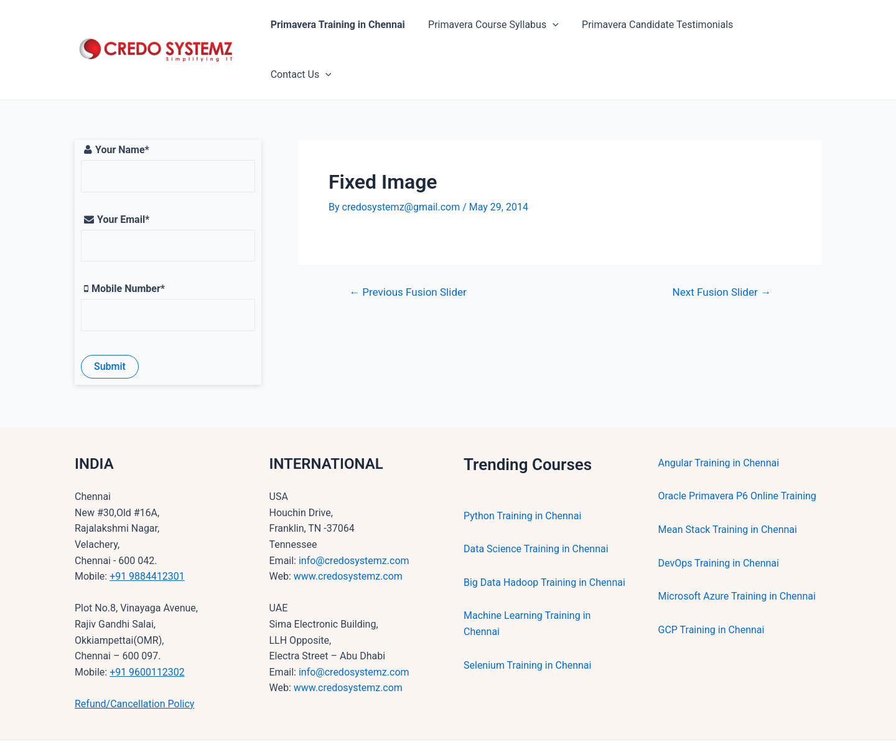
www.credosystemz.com (348, 536)
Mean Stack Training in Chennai (727, 489)
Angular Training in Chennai (719, 422)
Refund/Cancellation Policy (134, 663)
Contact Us (780, 30)
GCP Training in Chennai (711, 589)
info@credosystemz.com (354, 520)
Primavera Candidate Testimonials (654, 29)
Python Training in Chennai (522, 475)
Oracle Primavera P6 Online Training (737, 455)
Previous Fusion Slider (408, 252)
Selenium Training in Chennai (527, 625)
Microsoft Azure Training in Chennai (737, 556)
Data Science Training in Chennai (536, 508)
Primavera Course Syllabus (494, 30)
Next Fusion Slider (722, 252)
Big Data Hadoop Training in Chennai (544, 542)
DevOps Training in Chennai (718, 523)
